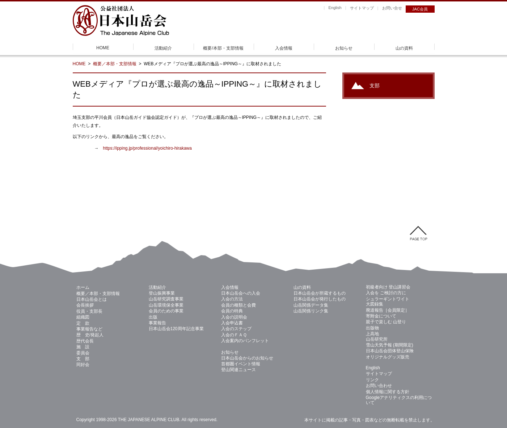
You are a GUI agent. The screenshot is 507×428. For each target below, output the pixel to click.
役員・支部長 (89, 311)
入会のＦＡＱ (234, 334)
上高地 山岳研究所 (377, 336)
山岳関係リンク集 (310, 310)
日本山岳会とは (91, 299)
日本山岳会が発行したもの (319, 299)
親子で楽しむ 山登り (386, 321)
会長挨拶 (85, 305)
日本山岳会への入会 (240, 293)
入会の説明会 (234, 317)
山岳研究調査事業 (166, 299)
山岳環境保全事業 (166, 305)
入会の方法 (232, 299)
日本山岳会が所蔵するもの (319, 293)
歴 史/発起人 (89, 334)
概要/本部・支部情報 (223, 48)
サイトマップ (362, 8)
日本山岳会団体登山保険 (390, 350)
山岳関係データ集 (310, 305)
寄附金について (381, 316)
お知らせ (343, 48)
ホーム (82, 287)
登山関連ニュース (238, 369)
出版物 (372, 328)
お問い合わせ (379, 385)
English (334, 7)
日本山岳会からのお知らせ (247, 358)
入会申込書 (232, 322)
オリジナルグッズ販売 (387, 357)
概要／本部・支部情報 (114, 63)
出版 (153, 317)
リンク (372, 379)
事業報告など (89, 329)
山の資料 (404, 48)
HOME (102, 47)
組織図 (82, 317)
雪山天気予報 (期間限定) (389, 345)
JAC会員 (420, 9)
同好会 (82, 364)
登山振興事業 (162, 293)
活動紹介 (163, 48)
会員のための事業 (166, 310)
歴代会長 (85, 341)
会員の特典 (232, 310)
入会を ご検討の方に (386, 292)
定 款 (82, 323)
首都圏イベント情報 (240, 363)
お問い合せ (392, 8)
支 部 (82, 358)
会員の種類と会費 (238, 305)
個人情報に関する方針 (387, 391)
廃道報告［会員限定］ (387, 310)
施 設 (82, 346)
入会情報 (283, 48)
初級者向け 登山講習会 (388, 287)
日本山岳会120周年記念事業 (176, 328)
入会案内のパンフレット (245, 340)
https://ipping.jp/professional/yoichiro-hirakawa (147, 148)
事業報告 (157, 322)
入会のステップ (236, 328)
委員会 (82, 353)
